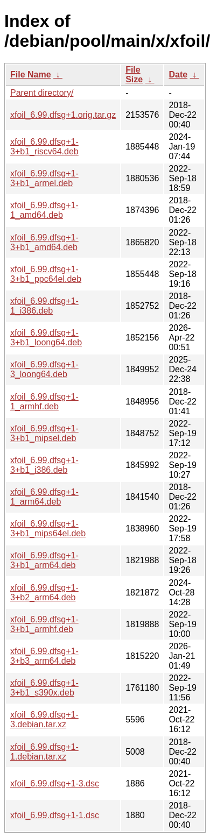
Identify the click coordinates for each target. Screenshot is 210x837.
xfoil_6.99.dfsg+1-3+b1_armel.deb (44, 178)
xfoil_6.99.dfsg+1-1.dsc (54, 815)
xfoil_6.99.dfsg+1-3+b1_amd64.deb (44, 242)
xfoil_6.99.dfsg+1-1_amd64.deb (44, 210)
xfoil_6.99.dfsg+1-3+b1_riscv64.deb (44, 146)
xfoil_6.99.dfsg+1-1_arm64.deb (44, 496)
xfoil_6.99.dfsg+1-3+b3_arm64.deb (44, 656)
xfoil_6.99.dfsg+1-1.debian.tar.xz (44, 751)
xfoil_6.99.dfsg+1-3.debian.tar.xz (44, 719)
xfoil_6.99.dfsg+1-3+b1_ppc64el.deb (45, 274)
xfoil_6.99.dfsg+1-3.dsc (54, 783)
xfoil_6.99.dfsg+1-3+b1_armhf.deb (44, 624)
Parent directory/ (41, 92)
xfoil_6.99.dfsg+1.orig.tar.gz (63, 114)
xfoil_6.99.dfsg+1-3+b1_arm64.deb (44, 560)
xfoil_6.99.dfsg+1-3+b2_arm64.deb (44, 592)
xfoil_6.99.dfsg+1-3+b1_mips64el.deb (48, 528)
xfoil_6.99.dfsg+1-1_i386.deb (44, 305)
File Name (30, 74)
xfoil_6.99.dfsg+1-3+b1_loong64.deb (46, 337)
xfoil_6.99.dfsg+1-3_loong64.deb (44, 369)
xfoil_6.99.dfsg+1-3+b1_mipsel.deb (44, 433)
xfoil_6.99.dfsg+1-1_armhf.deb (44, 401)
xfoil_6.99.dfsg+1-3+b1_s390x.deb (44, 687)
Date (178, 74)
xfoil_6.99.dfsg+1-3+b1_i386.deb (44, 465)
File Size (134, 74)
